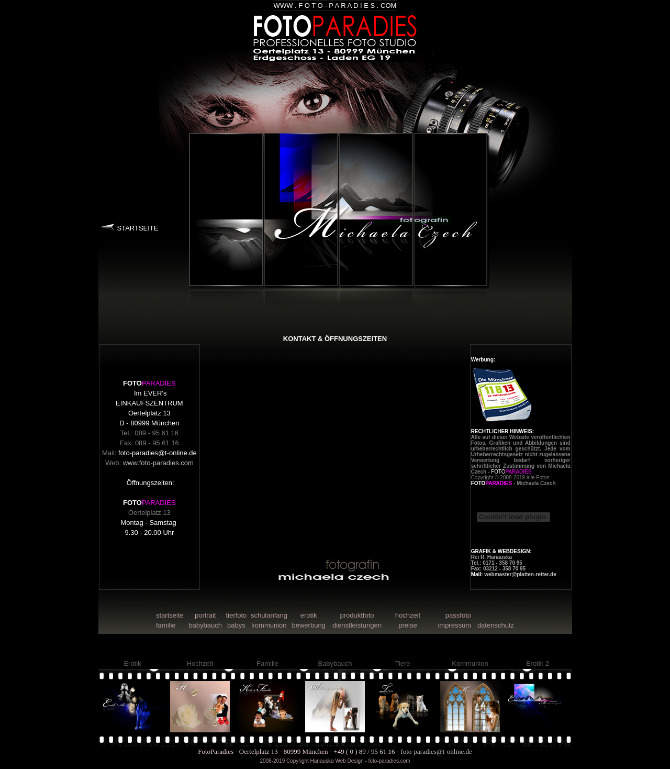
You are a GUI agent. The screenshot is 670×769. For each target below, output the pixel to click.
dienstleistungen (357, 625)
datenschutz (495, 625)
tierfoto (236, 615)
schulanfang (269, 615)
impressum (454, 625)
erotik (308, 615)
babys (236, 625)
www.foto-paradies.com (158, 463)
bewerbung (309, 625)
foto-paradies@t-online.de (157, 453)
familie (166, 625)
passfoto (458, 615)
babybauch (205, 625)
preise (407, 625)
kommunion (268, 625)
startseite (170, 615)
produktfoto (357, 615)
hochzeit (407, 615)
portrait (205, 615)
